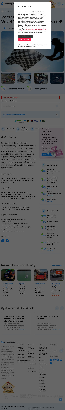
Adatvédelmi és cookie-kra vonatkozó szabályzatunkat (32, 30)
